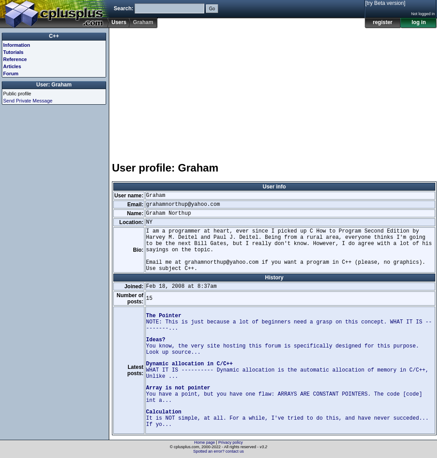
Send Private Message (28, 100)
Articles (12, 66)
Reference (15, 59)
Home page (204, 442)
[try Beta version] (385, 3)
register (382, 22)
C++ (54, 36)
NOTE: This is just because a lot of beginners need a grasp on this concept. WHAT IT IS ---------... (289, 322)
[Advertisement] (210, 91)
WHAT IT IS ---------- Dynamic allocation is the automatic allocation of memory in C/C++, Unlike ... (287, 370)
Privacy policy (230, 442)
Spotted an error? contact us (218, 451)
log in (419, 22)
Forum (10, 73)
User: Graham (53, 85)
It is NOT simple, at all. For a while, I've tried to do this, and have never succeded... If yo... (287, 418)
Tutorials (13, 52)
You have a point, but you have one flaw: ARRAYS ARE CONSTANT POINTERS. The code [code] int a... (284, 394)
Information (16, 45)
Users (118, 22)
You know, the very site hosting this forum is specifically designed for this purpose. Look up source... (282, 346)
